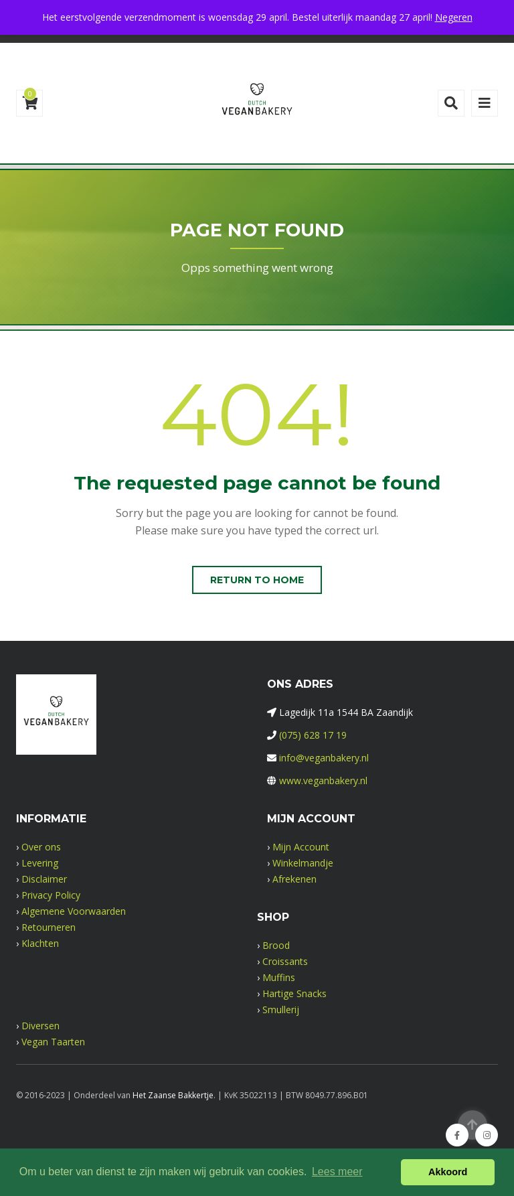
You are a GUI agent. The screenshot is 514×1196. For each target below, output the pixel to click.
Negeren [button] (454, 17)
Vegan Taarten (53, 1041)
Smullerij (280, 1009)
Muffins (278, 977)
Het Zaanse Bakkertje (173, 1095)
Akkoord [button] (447, 1172)
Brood (276, 945)
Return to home (257, 580)
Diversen (40, 1025)
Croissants (285, 961)
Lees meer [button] (337, 1171)
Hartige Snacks (294, 993)
